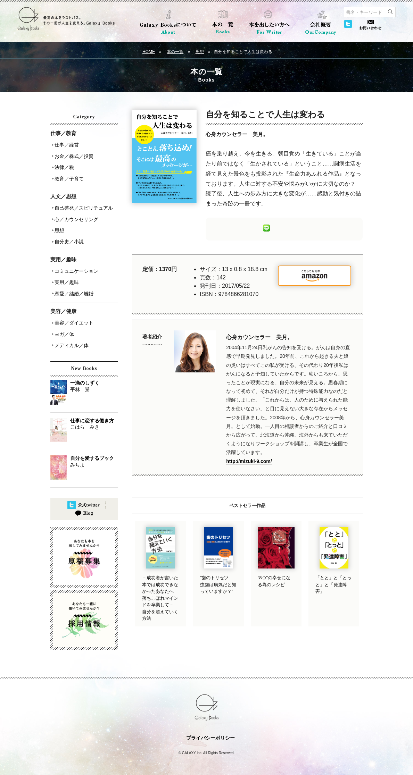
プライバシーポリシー (210, 731)
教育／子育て (67, 173)
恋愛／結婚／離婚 (72, 277)
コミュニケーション (75, 258)
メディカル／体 (70, 324)
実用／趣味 (65, 267)
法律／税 (63, 163)
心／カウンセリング (75, 210)
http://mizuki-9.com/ (249, 461)
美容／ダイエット (72, 305)
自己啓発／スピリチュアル (82, 201)
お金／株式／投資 (72, 154)
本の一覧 (175, 51)
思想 (200, 51)
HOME (148, 51)
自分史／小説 (67, 230)
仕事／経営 (65, 144)
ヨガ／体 (63, 315)
